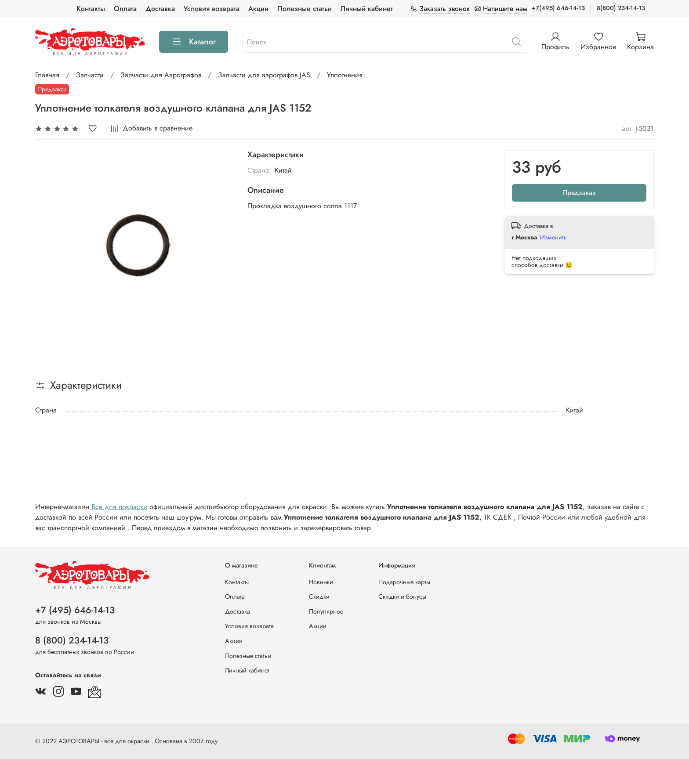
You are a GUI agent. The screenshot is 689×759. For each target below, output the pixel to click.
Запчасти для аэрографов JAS (264, 75)
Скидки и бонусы (402, 596)
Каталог (193, 41)
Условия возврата (211, 9)
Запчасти (90, 75)
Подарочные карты (404, 582)
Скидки (319, 596)
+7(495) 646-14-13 (558, 8)
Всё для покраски (119, 507)
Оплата (125, 9)
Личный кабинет (367, 9)
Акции (258, 9)
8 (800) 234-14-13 (72, 640)
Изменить (553, 237)
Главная (47, 75)
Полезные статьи (304, 9)
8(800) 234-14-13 (621, 8)
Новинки (321, 582)
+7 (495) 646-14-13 (75, 610)
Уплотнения (345, 75)
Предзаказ (579, 193)
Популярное (326, 611)
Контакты (90, 9)
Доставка (160, 9)
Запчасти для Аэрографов (160, 75)
